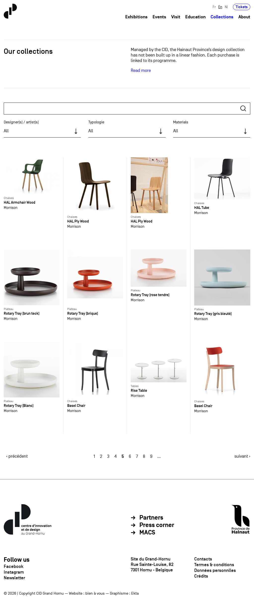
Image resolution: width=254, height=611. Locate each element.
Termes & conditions (214, 564)
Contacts (203, 559)
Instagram (14, 572)
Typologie (96, 122)
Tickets (242, 6)
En (220, 7)
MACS (147, 532)
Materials (180, 122)
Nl (226, 7)
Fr (214, 7)
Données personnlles (215, 570)
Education (195, 17)
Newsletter (14, 578)
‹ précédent (17, 456)
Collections (222, 17)
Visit (175, 17)
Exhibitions (136, 17)
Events (159, 17)
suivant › (242, 456)
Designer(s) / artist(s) (21, 122)
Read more (141, 70)
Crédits (201, 576)
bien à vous (95, 593)
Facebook (13, 566)
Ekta (135, 593)
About (244, 17)
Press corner (156, 525)
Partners (151, 518)
